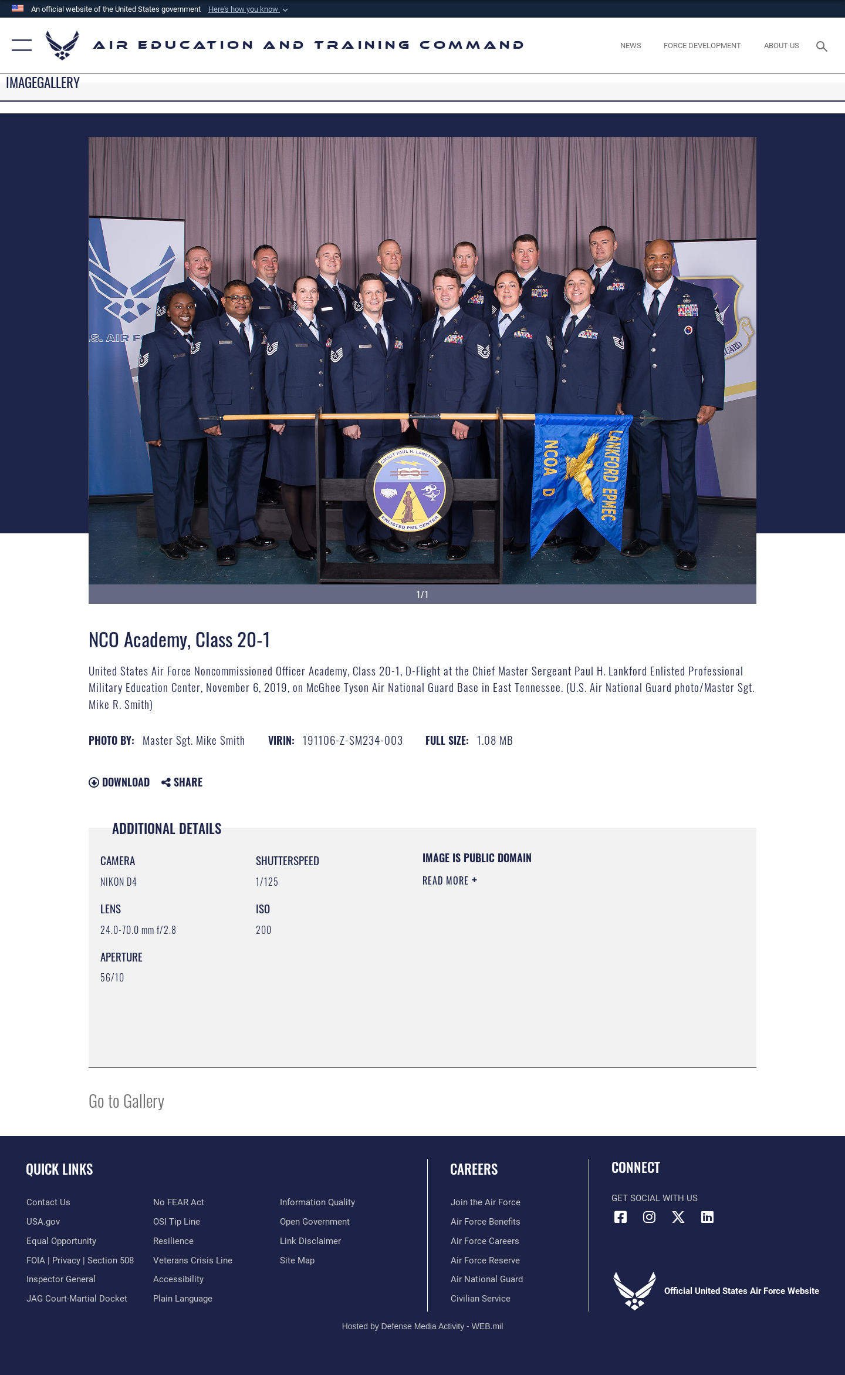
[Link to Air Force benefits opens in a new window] (485, 1221)
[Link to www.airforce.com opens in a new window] (485, 1202)
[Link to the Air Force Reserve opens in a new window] (484, 1260)
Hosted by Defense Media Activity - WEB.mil (422, 1326)
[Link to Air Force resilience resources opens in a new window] (173, 1241)
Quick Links (59, 1169)
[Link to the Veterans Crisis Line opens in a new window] (192, 1260)
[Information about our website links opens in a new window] (310, 1241)
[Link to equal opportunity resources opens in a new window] (61, 1241)
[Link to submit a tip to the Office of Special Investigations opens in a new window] (176, 1221)
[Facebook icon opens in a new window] (620, 1217)
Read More (447, 880)
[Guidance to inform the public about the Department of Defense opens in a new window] (317, 1202)
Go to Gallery (126, 1099)
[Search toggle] (823, 45)
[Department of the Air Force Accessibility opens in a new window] (178, 1279)
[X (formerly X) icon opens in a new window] (678, 1217)
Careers (474, 1169)
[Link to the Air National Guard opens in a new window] (486, 1279)
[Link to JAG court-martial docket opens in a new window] (76, 1298)
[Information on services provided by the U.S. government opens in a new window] (42, 1221)
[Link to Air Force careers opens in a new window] (484, 1241)
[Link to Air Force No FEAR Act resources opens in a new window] (178, 1202)
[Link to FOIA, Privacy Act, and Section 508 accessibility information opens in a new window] (79, 1260)
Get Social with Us (654, 1198)
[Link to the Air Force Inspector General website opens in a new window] (60, 1279)
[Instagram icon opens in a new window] (649, 1217)
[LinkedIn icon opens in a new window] (707, 1217)
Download (119, 781)
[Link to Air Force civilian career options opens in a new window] (480, 1298)
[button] (249, 9)
